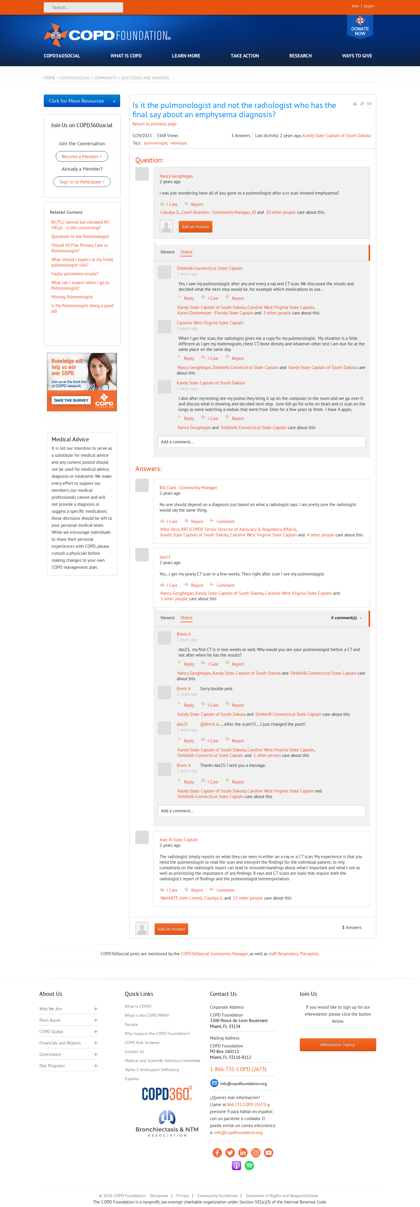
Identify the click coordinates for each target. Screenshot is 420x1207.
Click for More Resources (76, 100)
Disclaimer (159, 1195)
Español (132, 1078)
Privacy (182, 1195)
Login (369, 6)
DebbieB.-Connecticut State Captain (246, 367)
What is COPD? (138, 1006)
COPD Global (51, 1031)
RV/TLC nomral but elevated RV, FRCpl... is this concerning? (80, 224)
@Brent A (209, 724)
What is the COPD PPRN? (147, 1015)
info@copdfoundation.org (238, 1132)
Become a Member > (82, 156)
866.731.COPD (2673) (246, 1104)
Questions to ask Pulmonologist (80, 236)
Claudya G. (170, 212)
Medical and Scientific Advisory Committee (162, 1060)
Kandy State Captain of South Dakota (337, 135)
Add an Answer (195, 226)
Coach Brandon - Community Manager (215, 212)
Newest (168, 252)
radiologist (178, 143)
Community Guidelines (217, 1195)
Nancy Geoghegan (176, 176)
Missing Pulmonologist (72, 297)
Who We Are (50, 1009)
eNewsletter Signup (338, 1044)
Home (49, 78)
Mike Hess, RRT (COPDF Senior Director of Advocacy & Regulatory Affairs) (228, 529)
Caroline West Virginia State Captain (280, 307)
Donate (360, 27)
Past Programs (52, 1065)
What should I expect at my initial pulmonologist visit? (82, 262)
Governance (50, 1054)
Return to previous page (154, 124)
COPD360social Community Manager (214, 953)
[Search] (83, 7)
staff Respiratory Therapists (293, 953)
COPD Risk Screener (142, 1042)
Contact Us (134, 1051)
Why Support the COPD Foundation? (157, 1033)
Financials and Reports (60, 1043)
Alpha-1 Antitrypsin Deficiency (152, 1069)
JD (254, 212)
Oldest (186, 252)
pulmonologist (156, 143)
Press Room (49, 1020)
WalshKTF (169, 898)
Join (355, 6)
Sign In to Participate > (82, 182)
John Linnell (191, 898)
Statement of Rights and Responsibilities (282, 1195)
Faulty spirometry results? (75, 274)
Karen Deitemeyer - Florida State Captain (215, 313)
